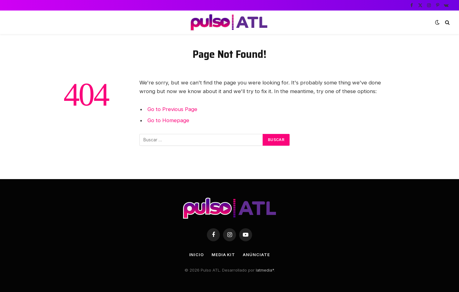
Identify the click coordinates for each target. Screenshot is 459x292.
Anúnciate (256, 254)
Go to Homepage (168, 120)
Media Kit (223, 254)
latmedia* (265, 270)
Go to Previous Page (172, 109)
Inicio (196, 254)
